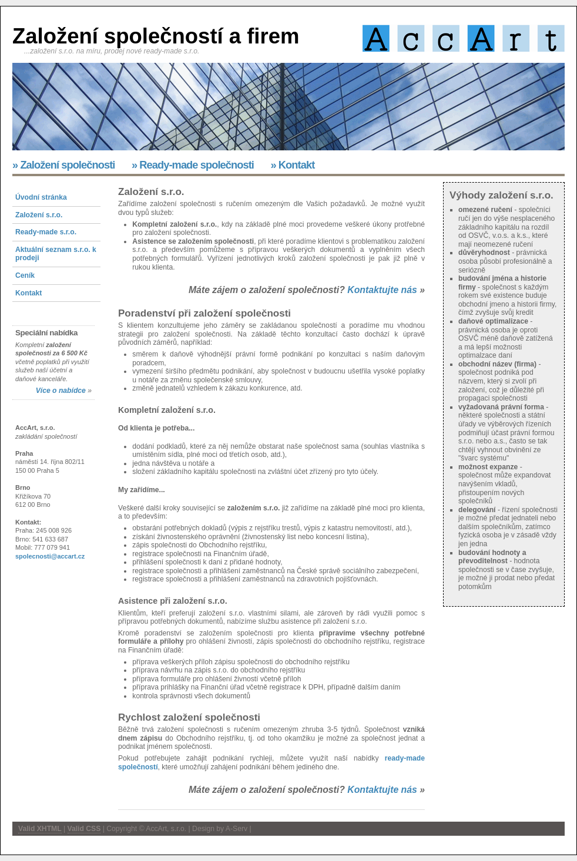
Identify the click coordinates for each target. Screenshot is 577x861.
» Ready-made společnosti (193, 165)
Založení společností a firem (155, 36)
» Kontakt (292, 165)
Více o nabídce (61, 390)
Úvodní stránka (41, 197)
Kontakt (28, 293)
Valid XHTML (40, 829)
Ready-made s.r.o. (45, 232)
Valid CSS (84, 829)
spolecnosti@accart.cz (50, 556)
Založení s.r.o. (38, 215)
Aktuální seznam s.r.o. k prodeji (55, 254)
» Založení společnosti (63, 165)
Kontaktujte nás (382, 290)
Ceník (25, 275)
